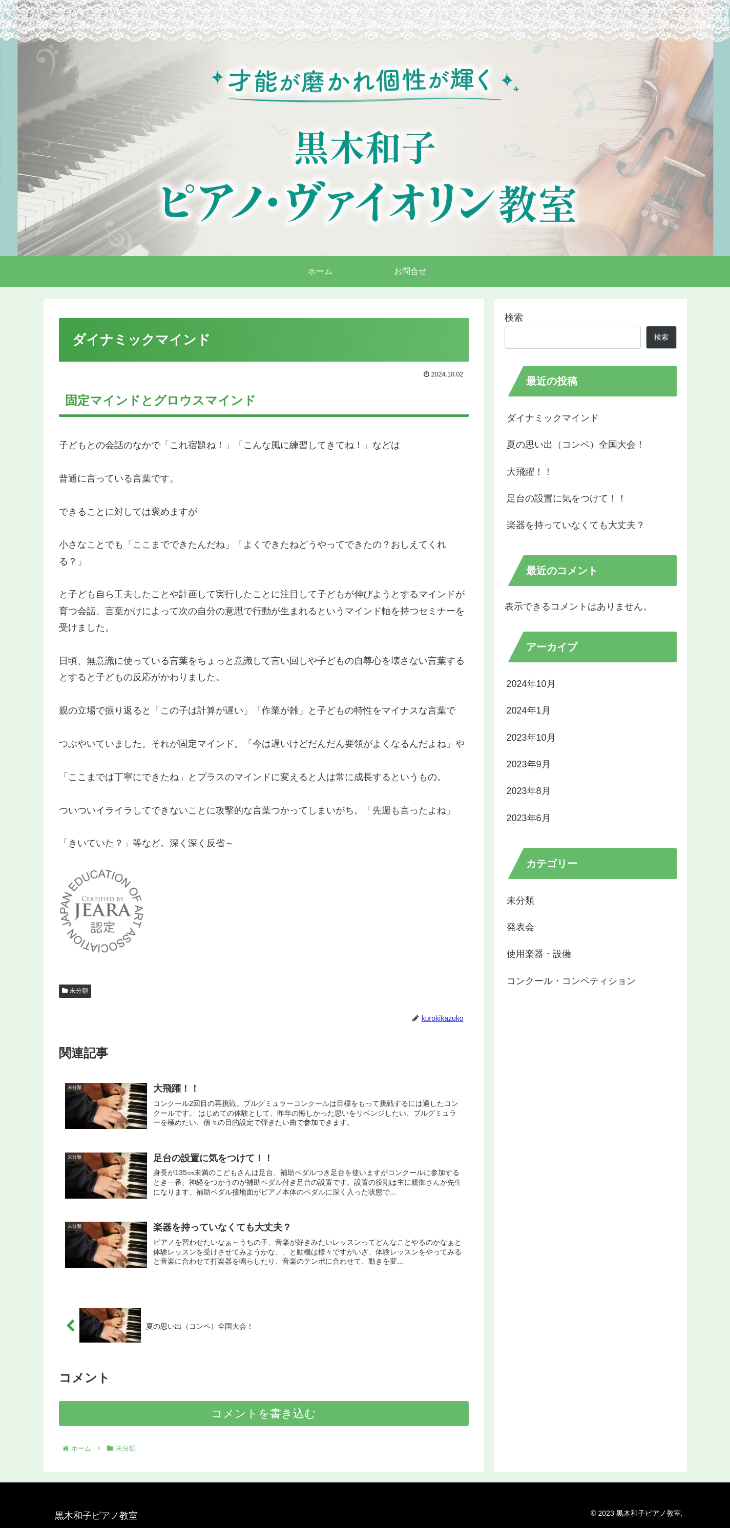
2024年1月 (529, 710)
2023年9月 (529, 764)
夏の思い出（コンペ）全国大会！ (576, 444)
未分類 (75, 990)
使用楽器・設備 (539, 954)
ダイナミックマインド (553, 418)
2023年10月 (531, 737)
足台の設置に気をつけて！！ (567, 498)
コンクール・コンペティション (571, 981)
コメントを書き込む (263, 1413)
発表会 (520, 927)
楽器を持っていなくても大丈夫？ (576, 525)
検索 (514, 317)
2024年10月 (531, 684)
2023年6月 (529, 818)
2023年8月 (529, 791)
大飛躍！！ (530, 472)
